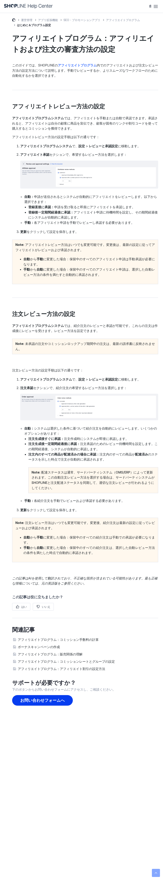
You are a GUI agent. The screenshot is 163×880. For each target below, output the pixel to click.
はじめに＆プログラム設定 (34, 25)
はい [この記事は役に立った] (24, 606)
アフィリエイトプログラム (123, 20)
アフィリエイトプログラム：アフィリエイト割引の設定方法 (61, 669)
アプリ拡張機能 (48, 20)
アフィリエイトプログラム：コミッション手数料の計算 (58, 640)
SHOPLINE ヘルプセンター (13, 20)
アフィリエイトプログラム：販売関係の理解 (50, 654)
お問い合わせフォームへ (42, 700)
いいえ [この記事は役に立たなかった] (46, 606)
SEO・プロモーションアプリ (82, 20)
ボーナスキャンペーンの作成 (39, 647)
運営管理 (26, 20)
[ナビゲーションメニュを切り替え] (155, 6)
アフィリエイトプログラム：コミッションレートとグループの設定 (66, 661)
